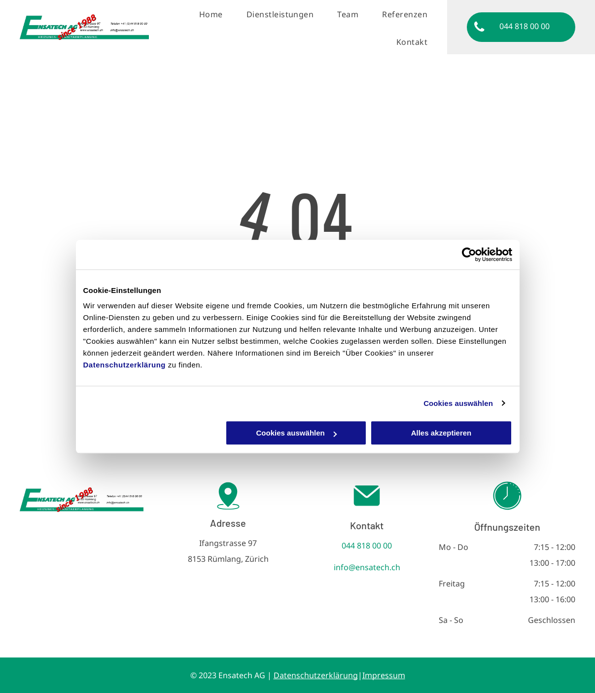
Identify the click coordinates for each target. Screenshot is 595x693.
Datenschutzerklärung (124, 365)
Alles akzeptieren (441, 433)
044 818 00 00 (367, 545)
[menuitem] (214, 14)
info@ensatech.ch (367, 567)
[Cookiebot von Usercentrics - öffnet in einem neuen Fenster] (469, 254)
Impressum (383, 675)
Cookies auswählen (458, 403)
